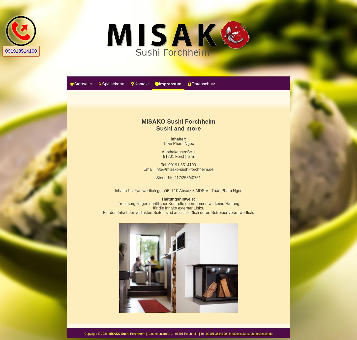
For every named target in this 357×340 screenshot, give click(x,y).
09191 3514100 (216, 334)
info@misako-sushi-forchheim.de (184, 169)
